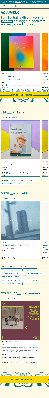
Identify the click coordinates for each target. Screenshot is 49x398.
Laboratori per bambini (30, 362)
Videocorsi (31, 357)
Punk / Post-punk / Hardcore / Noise (12, 276)
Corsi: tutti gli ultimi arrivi (10, 298)
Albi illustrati (35, 85)
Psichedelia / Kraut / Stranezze (33, 273)
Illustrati (13, 180)
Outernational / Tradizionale (10, 273)
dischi (26, 17)
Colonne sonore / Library (28, 263)
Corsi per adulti (24, 357)
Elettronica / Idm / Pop (8, 266)
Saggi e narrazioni (11, 85)
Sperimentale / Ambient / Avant (24, 257)
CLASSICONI (13, 263)
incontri (7, 21)
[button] (38, 82)
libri (4, 17)
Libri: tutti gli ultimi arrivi (9, 117)
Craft (22, 180)
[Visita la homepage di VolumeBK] (10, 6)
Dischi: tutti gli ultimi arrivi (10, 198)
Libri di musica (21, 184)
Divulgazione (5, 87)
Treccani (45, 167)
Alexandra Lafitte (6, 73)
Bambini (29, 85)
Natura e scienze (22, 85)
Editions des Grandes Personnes (11, 79)
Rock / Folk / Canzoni (31, 280)
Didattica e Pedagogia (23, 173)
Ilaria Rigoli (5, 161)
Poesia (31, 173)
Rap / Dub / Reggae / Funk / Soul (11, 280)
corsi (37, 17)
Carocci (4, 167)
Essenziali (23, 266)
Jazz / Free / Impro (29, 270)
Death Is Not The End (8, 248)
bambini (30, 180)
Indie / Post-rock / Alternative (11, 270)
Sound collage (12, 257)
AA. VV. (4, 242)
